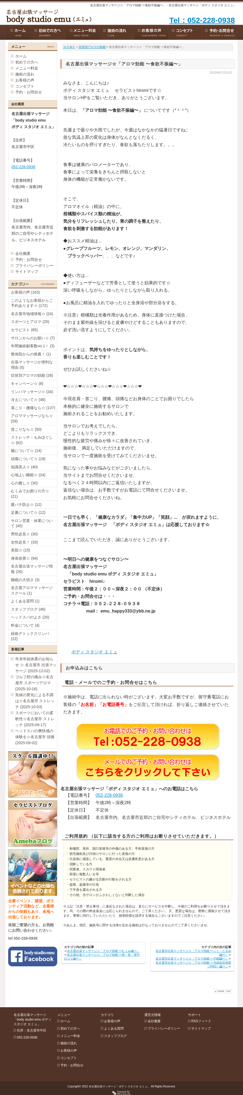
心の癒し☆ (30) (24, 483)
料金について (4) (25, 625)
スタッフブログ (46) (28, 609)
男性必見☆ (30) (24, 534)
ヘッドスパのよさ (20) (30, 617)
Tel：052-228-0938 (202, 20)
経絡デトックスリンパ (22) (30, 636)
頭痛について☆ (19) (28, 459)
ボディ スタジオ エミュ (94, 652)
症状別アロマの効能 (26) (32, 375)
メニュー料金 (26, 68)
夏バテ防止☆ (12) (26, 504)
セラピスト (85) (24, 330)
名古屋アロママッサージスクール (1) (32, 590)
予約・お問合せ (28, 92)
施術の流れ (24, 74)
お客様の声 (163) (25, 292)
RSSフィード (201, 1021)
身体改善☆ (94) (24, 558)
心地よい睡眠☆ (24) (28, 475)
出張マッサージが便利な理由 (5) (32, 365)
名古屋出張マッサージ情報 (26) (32, 569)
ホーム (21, 56)
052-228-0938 (109, 795)
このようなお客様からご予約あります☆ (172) (32, 303)
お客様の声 (24, 80)
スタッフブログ (115, 1036)
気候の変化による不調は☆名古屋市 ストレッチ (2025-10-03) (34, 701)
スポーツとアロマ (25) (30, 321)
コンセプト (24, 86)
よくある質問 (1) (25, 601)
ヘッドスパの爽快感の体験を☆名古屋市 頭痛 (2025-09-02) (34, 737)
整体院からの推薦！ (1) (31, 354)
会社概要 (23, 253)
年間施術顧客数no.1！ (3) (32, 346)
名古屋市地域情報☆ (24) (32, 314)
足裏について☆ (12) (28, 512)
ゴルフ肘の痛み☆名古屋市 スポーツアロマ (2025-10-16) (34, 683)
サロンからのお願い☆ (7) (33, 338)
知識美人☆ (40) (24, 467)
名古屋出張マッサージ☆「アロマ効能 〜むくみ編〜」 (103, 950)
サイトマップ (26, 271)
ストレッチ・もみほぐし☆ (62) (32, 440)
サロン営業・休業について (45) (32, 523)
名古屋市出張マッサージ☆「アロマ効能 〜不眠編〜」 (192, 958)
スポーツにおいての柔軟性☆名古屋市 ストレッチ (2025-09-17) (34, 719)
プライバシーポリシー (34, 265)
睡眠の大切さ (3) (25, 580)
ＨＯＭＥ (69, 47)
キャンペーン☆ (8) (27, 383)
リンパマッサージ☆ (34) (32, 392)
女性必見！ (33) (24, 542)
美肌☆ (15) (20, 550)
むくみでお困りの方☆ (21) (30, 494)
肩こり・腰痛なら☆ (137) (33, 408)
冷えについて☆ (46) (28, 399)
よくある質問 (114, 1028)
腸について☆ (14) (26, 450)
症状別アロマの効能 (92, 47)
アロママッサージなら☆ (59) (32, 418)
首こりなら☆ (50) (26, 429)
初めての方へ (26, 62)
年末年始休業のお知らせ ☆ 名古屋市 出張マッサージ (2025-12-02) (36, 665)
